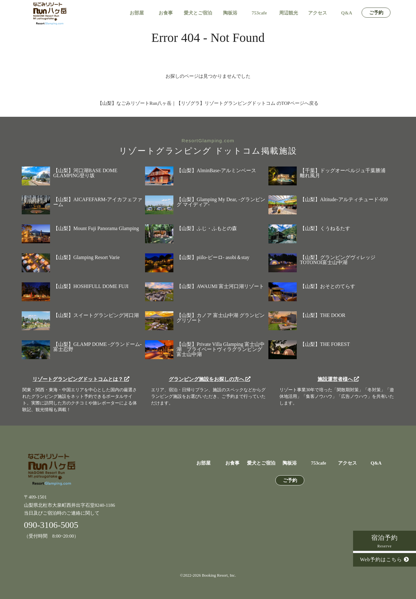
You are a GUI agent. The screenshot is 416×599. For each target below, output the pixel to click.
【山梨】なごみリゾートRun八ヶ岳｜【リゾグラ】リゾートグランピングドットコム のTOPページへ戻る (208, 103)
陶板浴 (230, 13)
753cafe (259, 13)
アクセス (317, 13)
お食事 (166, 13)
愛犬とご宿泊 (198, 13)
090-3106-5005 (51, 525)
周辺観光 (288, 13)
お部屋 (137, 13)
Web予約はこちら (384, 559)
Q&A (346, 13)
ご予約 (376, 12)
